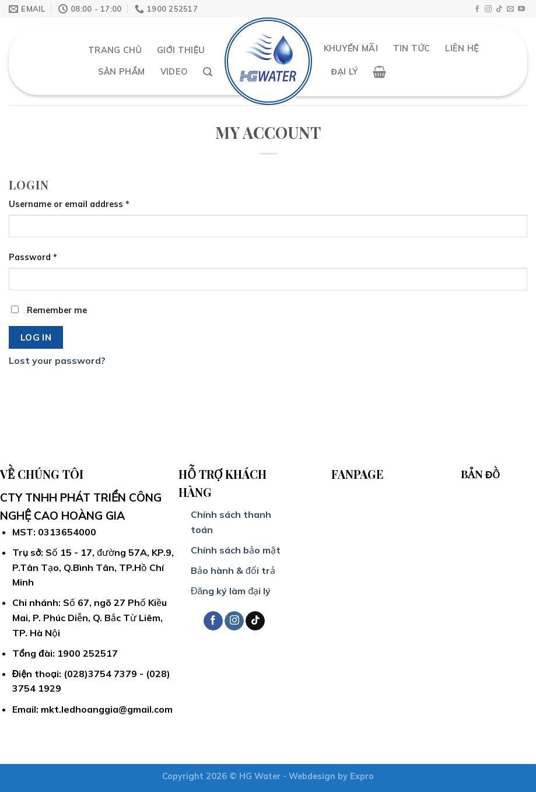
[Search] (207, 72)
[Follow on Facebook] (477, 9)
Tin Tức (411, 48)
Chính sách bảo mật (236, 550)
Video (174, 71)
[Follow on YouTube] (521, 9)
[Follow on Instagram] (488, 9)
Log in (36, 337)
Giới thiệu (181, 50)
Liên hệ (461, 48)
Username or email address (69, 204)
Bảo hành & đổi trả (233, 570)
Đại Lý (344, 71)
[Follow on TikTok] (499, 9)
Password (33, 257)
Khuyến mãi (351, 48)
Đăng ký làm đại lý (231, 591)
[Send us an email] (510, 9)
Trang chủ (115, 50)
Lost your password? (57, 360)
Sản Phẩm (121, 71)
